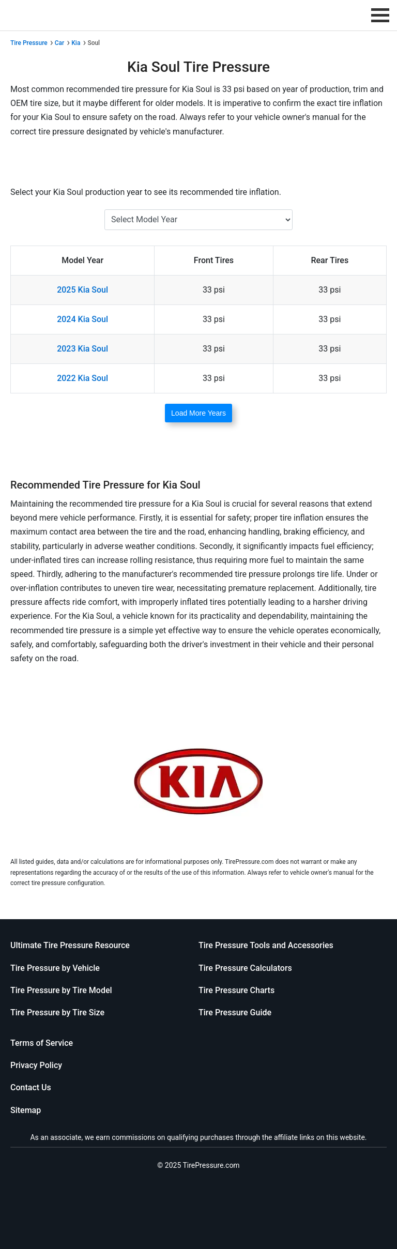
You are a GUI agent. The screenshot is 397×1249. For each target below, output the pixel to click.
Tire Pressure (29, 43)
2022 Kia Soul (82, 378)
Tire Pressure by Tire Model (61, 990)
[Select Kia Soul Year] (198, 219)
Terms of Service (41, 1043)
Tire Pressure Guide (234, 1012)
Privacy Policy (36, 1065)
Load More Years (198, 413)
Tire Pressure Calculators (245, 968)
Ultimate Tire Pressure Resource (70, 945)
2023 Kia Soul (82, 349)
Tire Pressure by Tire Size (57, 1012)
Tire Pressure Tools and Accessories (265, 945)
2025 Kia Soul (82, 290)
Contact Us (30, 1087)
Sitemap (25, 1110)
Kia (75, 43)
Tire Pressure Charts (236, 990)
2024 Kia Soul (82, 319)
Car (60, 43)
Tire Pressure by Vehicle (55, 968)
